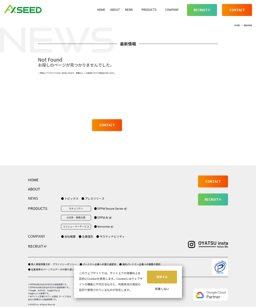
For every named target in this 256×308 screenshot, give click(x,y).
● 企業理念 (86, 236)
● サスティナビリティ (110, 236)
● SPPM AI (101, 217)
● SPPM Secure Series (108, 208)
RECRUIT (35, 246)
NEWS (129, 10)
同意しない (162, 289)
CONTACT (237, 10)
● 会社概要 (68, 236)
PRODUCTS (149, 10)
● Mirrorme (102, 226)
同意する (162, 277)
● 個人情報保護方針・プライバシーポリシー (52, 264)
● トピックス (69, 198)
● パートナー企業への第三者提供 (98, 264)
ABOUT (115, 10)
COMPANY (171, 10)
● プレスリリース (92, 198)
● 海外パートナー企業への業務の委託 (140, 264)
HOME (101, 10)
